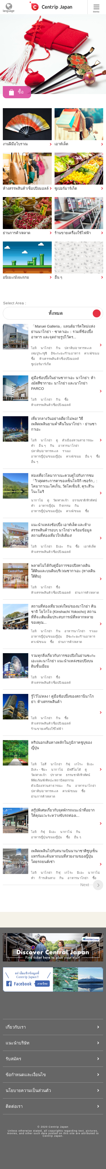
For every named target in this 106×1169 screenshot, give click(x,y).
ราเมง (66, 451)
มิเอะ (59, 546)
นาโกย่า (46, 348)
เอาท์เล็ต (90, 546)
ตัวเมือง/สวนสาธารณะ (78, 440)
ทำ (33, 445)
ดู (57, 440)
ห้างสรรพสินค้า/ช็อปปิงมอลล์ (59, 358)
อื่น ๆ (42, 445)
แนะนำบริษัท (17, 1042)
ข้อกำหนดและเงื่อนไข (26, 1074)
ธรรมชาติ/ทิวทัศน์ (84, 500)
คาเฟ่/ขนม (91, 353)
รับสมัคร (13, 1058)
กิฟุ (68, 764)
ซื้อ (33, 358)
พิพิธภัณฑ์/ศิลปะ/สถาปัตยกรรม (52, 780)
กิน (58, 348)
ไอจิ (34, 348)
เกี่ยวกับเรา (16, 1027)
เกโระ (78, 764)
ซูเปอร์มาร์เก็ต (41, 364)
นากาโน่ (37, 500)
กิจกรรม (64, 505)
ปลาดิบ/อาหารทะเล (78, 348)
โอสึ (44, 764)
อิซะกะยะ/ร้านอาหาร (65, 353)
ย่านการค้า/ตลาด (87, 592)
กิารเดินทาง (47, 878)
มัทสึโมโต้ (74, 769)
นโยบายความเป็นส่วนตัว (28, 1090)
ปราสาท (56, 775)
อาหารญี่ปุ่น (47, 505)
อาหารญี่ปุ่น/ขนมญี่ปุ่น (46, 456)
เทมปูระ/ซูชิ (39, 353)
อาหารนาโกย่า (68, 445)
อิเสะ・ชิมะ (39, 769)
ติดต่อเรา (14, 1106)
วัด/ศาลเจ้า (60, 500)
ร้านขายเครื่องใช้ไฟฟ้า (47, 728)
